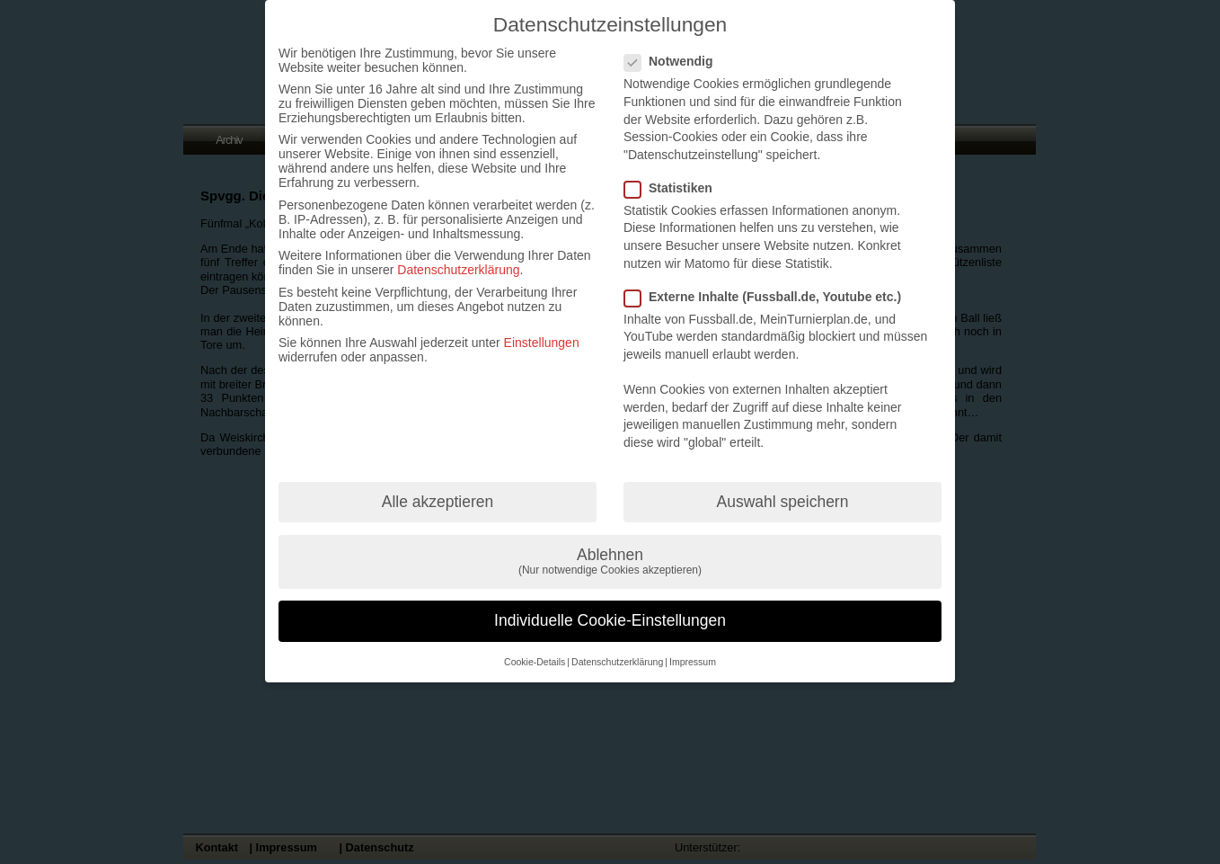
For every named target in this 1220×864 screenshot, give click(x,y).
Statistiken (675, 188)
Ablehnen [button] (610, 561)
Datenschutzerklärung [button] (617, 661)
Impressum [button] (692, 661)
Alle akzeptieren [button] (438, 502)
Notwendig (676, 61)
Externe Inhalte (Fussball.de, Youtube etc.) (769, 296)
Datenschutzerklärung (458, 270)
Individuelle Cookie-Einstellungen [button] (610, 620)
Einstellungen (541, 342)
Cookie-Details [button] (534, 661)
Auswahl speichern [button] (783, 502)
